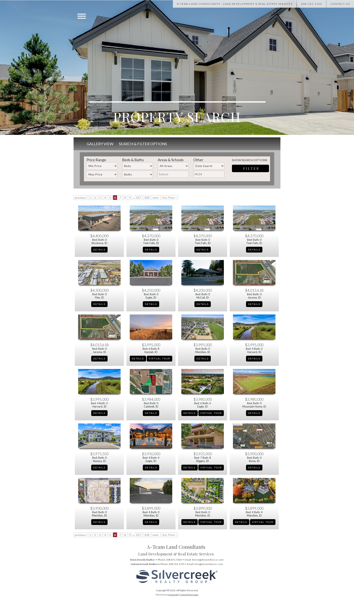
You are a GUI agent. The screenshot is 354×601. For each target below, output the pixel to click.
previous (80, 197)
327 (138, 197)
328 (146, 197)
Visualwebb (173, 594)
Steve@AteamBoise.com (208, 559)
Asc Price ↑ (169, 197)
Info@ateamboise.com (208, 564)
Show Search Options (249, 160)
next (156, 197)
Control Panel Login (189, 594)
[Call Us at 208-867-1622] (328, 4)
